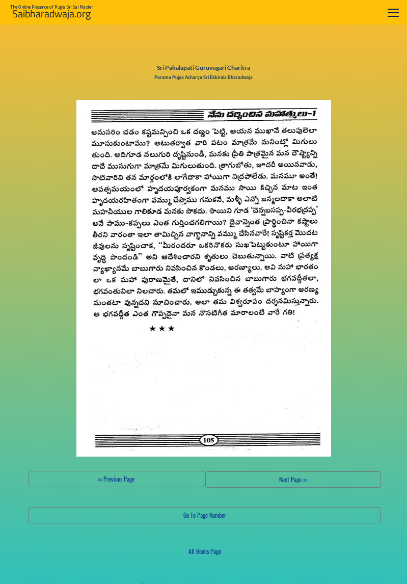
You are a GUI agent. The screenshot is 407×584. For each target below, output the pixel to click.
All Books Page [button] (204, 551)
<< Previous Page (116, 478)
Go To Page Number (204, 515)
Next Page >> (293, 479)
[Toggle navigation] (393, 12)
